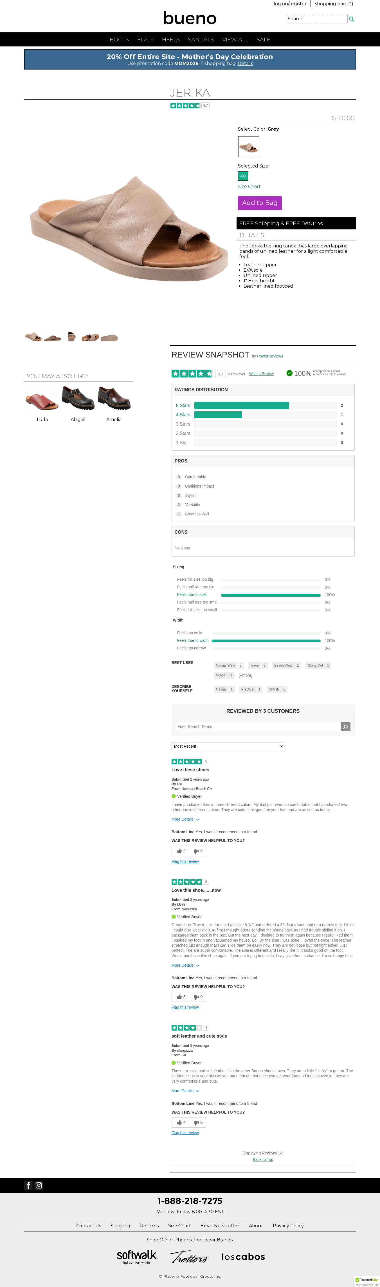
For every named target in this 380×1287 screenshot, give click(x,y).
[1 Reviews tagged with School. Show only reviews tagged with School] (224, 675)
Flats (145, 39)
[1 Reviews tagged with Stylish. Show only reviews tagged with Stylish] (277, 689)
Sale (264, 39)
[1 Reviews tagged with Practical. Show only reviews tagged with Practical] (251, 689)
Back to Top (263, 1159)
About (256, 1225)
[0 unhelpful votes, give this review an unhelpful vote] (197, 851)
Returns (149, 1225)
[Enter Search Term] (317, 18)
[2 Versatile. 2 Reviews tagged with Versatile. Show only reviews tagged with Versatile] (263, 505)
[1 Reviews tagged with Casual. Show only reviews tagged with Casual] (224, 689)
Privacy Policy (288, 1225)
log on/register (290, 3)
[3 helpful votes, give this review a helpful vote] (180, 851)
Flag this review (185, 861)
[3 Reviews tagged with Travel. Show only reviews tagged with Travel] (258, 665)
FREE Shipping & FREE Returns (281, 223)
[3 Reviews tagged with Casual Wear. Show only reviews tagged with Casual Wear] (229, 665)
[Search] (352, 19)
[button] (367, 1281)
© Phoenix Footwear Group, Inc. (190, 1276)
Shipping (121, 1225)
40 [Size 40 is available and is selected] (243, 176)
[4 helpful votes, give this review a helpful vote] (180, 1122)
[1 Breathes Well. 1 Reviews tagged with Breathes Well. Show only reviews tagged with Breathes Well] (263, 514)
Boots (119, 39)
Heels (171, 39)
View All (235, 39)
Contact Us (88, 1225)
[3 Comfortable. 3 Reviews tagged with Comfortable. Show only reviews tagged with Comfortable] (263, 477)
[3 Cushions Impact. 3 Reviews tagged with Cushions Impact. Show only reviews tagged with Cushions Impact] (263, 486)
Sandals (201, 39)
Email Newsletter (220, 1225)
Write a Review (261, 374)
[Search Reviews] (263, 726)
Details (245, 63)
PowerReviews (270, 356)
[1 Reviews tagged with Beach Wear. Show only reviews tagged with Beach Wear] (286, 665)
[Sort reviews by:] (228, 746)
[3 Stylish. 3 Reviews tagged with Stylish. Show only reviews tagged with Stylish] (263, 495)
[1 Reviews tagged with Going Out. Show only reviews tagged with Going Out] (318, 665)
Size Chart (249, 186)
